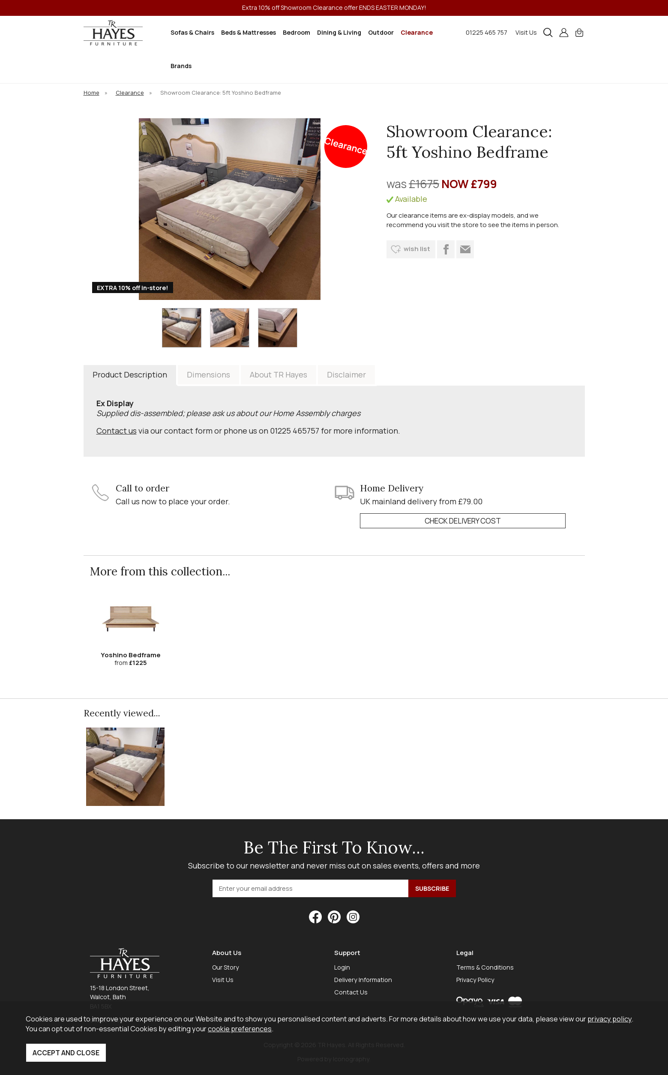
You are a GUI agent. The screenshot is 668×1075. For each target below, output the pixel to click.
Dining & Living (339, 32)
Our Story (225, 967)
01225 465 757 (486, 32)
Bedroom (296, 32)
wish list (417, 248)
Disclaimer (346, 374)
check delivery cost (463, 521)
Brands (181, 66)
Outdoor (381, 32)
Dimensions (208, 374)
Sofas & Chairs (192, 32)
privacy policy (609, 1019)
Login (342, 967)
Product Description (130, 374)
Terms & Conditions (485, 967)
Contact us (116, 430)
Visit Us (526, 32)
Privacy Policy (475, 980)
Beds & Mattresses (248, 32)
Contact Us (351, 992)
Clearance (417, 32)
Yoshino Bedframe (131, 654)
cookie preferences (240, 1028)
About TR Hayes (278, 374)
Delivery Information (363, 980)
